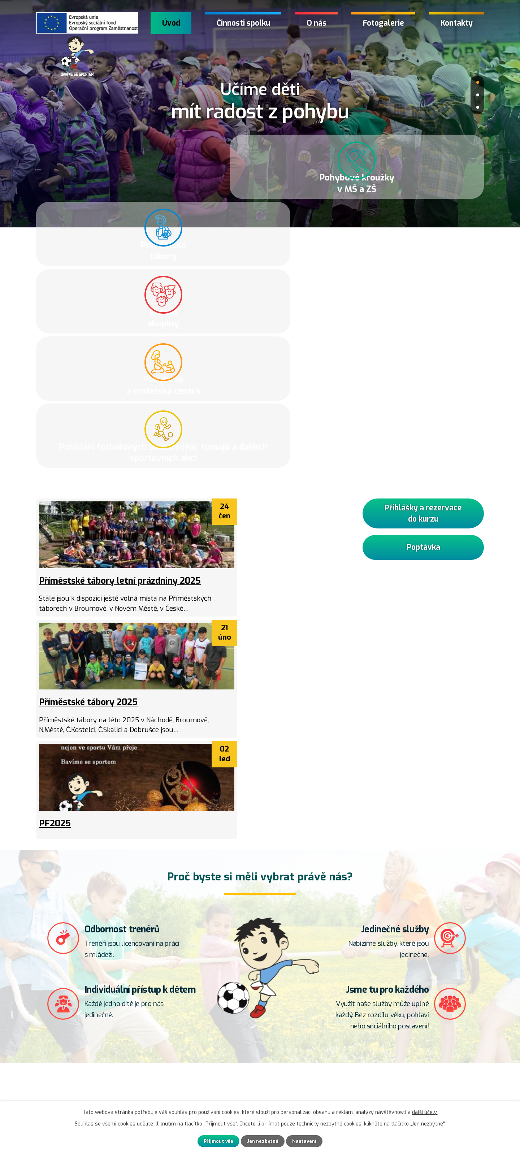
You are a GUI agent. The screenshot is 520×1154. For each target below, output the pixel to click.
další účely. (425, 1111)
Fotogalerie (383, 23)
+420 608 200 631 (235, 1083)
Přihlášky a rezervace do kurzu (423, 294)
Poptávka (423, 333)
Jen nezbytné (263, 1140)
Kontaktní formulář (73, 1091)
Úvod (171, 23)
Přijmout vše (214, 1140)
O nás (316, 23)
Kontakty (457, 23)
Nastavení (309, 1140)
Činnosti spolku (243, 23)
